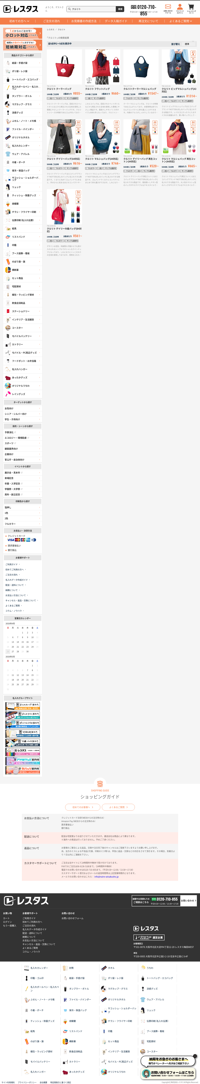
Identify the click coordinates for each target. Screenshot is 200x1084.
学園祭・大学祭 (13, 489)
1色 (6, 513)
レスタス (50, 29)
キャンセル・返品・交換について (20, 600)
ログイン (7, 922)
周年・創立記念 (13, 494)
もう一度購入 (9, 926)
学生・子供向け (12, 419)
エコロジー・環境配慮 (17, 438)
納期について (11, 590)
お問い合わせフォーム (72, 918)
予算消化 (10, 432)
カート (6, 918)
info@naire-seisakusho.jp (106, 877)
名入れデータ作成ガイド (16, 580)
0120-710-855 (146, 7)
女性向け (9, 408)
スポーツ (10, 443)
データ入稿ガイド (116, 21)
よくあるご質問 (179, 21)
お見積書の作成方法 (84, 21)
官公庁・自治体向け (14, 460)
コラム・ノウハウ (13, 611)
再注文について (148, 21)
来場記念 (9, 478)
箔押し (8, 507)
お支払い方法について (15, 595)
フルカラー (10, 524)
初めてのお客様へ (81, 807)
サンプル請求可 (72, 98)
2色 (6, 518)
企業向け (9, 454)
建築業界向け (11, 449)
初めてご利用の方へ (14, 570)
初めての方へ (17, 21)
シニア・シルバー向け (16, 414)
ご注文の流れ (51, 21)
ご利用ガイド (11, 564)
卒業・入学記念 (13, 483)
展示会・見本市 (13, 473)
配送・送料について (14, 585)
